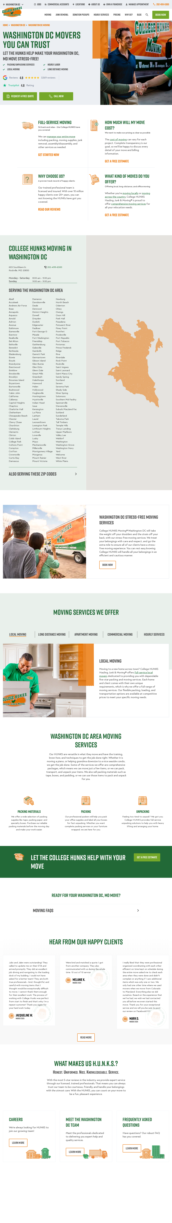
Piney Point (61, 328)
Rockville (60, 363)
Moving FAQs (86, 910)
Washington (62, 441)
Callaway (13, 399)
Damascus (14, 461)
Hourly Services (101, 14)
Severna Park (62, 386)
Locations (79, 4)
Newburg (60, 299)
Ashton (12, 321)
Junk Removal (62, 14)
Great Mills (37, 373)
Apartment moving (86, 634)
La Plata (36, 412)
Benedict (13, 347)
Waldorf (60, 438)
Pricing (116, 14)
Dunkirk (36, 321)
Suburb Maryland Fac (66, 409)
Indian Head (38, 402)
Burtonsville (14, 386)
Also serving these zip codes (43, 474)
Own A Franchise (112, 4)
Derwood (37, 308)
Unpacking (142, 811)
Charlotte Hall (16, 409)
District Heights (40, 312)
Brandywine (14, 363)
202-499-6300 (162, 4)
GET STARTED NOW (48, 154)
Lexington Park (39, 425)
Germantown (38, 357)
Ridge (59, 350)
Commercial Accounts (57, 4)
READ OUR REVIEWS (49, 209)
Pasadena (60, 321)
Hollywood (37, 389)
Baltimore (14, 328)
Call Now (56, 96)
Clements (13, 431)
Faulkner (36, 328)
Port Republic (62, 338)
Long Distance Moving (52, 634)
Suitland (60, 412)
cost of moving (118, 139)
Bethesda (13, 350)
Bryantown (14, 383)
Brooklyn (13, 376)
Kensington (37, 409)
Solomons (61, 396)
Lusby (35, 438)
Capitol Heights (17, 402)
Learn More (18, 1143)
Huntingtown (39, 396)
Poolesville (61, 334)
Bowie (12, 357)
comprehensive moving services (128, 204)
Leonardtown (39, 422)
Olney (59, 308)
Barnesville (14, 331)
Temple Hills (62, 425)
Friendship (37, 341)
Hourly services (154, 634)
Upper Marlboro (64, 431)
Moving (48, 14)
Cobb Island (15, 438)
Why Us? (129, 14)
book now (107, 565)
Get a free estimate (147, 857)
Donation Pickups (81, 14)
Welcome (60, 454)
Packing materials (29, 811)
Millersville (37, 448)
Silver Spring (62, 393)
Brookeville (14, 373)
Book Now (160, 15)
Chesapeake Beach (18, 415)
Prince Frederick (63, 347)
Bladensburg (15, 354)
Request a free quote (20, 96)
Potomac (60, 344)
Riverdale (60, 357)
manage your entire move (61, 136)
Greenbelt (37, 376)
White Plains (62, 461)
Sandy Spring (62, 376)
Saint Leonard (63, 370)
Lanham (36, 415)
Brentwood (14, 367)
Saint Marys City (64, 373)
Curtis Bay (14, 457)
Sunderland (61, 415)
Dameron (37, 299)
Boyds (12, 360)
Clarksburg (14, 428)
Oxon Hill (60, 315)
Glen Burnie (38, 363)
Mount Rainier (39, 457)
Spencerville (61, 402)
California (13, 396)
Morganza (37, 454)
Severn (59, 383)
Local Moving (17, 634)
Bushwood (14, 389)
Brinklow (13, 370)
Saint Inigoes (62, 367)
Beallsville (13, 338)
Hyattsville (37, 399)
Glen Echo (37, 367)
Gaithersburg (38, 344)
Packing (86, 811)
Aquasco (13, 315)
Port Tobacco (62, 341)
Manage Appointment (137, 4)
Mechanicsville (39, 444)
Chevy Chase (15, 422)
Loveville (36, 435)
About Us (94, 4)
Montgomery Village (42, 451)
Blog (139, 14)
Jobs (37, 4)
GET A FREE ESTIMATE (117, 161)
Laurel (35, 419)
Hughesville (38, 393)
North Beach (62, 302)
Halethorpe (38, 380)
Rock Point (61, 360)
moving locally (130, 193)
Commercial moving (120, 634)
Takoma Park (62, 419)
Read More (86, 1037)
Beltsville (13, 344)
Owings (59, 312)
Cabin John (14, 393)
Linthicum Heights (41, 428)
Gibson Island (39, 360)
